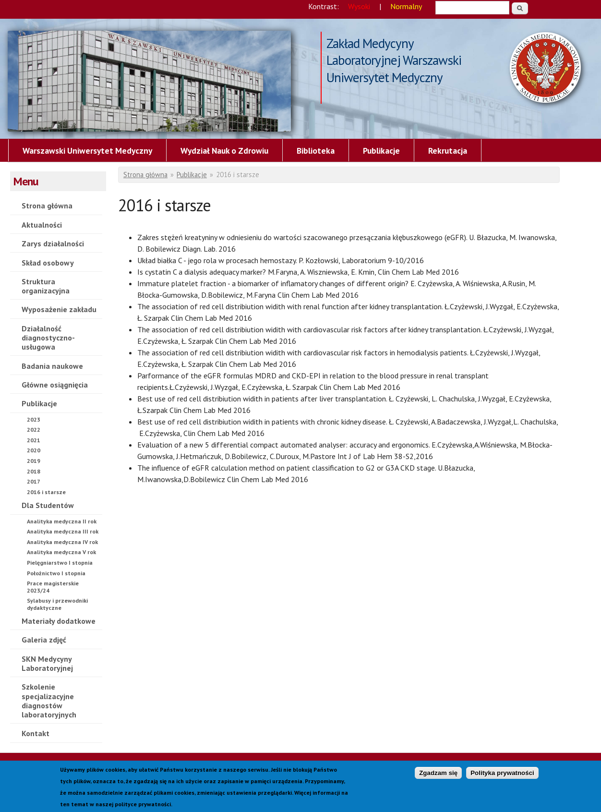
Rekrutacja (447, 150)
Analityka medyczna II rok (61, 521)
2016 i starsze (149, 81)
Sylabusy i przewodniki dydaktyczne (57, 604)
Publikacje (381, 150)
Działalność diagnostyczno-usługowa (48, 337)
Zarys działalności (53, 243)
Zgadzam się (438, 775)
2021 (33, 440)
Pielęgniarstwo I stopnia (60, 562)
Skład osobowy (48, 262)
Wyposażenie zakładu (59, 309)
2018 (33, 471)
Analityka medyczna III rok (62, 531)
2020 (33, 450)
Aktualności (42, 225)
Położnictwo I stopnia (56, 573)
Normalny (406, 6)
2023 (33, 419)
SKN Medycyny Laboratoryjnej (47, 663)
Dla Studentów (48, 505)
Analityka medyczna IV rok (62, 541)
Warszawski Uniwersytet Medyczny (87, 150)
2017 (33, 481)
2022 (33, 429)
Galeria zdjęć (44, 639)
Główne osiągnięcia (55, 384)
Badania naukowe (52, 366)
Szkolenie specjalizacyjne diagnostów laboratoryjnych (49, 700)
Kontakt (35, 733)
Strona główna (47, 205)
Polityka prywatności (502, 775)
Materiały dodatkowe (59, 621)
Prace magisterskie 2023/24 (53, 587)
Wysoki (359, 6)
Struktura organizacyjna (46, 286)
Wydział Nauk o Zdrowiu (224, 150)
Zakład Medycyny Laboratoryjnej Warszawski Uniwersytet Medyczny (393, 44)
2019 (33, 460)
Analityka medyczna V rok (61, 552)
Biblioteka (316, 150)
